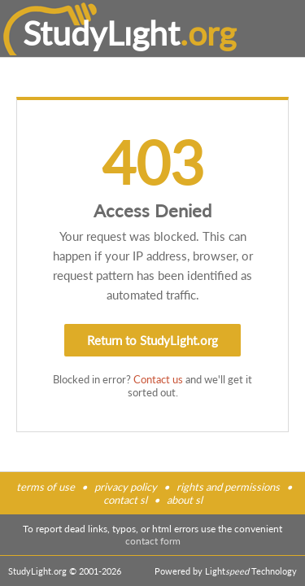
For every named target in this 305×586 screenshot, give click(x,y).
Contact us (158, 379)
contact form (153, 541)
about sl (185, 499)
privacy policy (125, 486)
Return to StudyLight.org (152, 340)
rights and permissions (228, 486)
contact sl (125, 499)
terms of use (45, 486)
